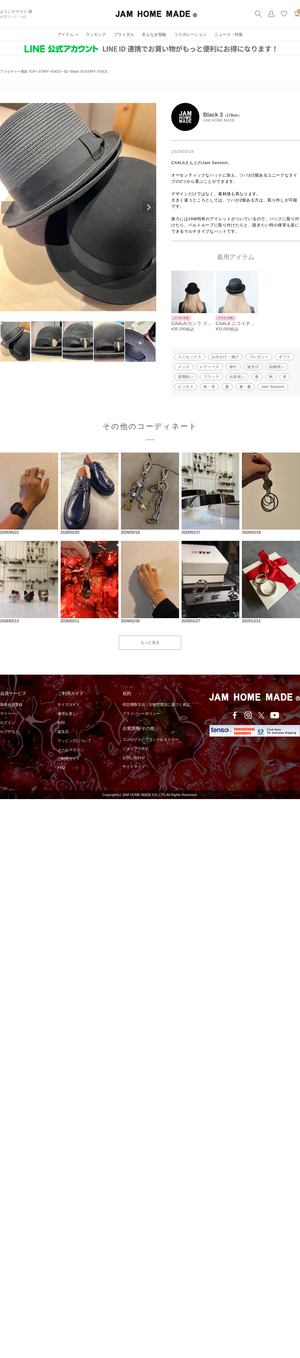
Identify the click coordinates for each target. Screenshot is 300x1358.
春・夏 (245, 387)
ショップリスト (135, 748)
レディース (209, 367)
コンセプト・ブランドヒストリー (150, 739)
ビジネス (185, 387)
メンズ (184, 367)
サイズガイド (69, 704)
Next (148, 207)
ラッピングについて (74, 741)
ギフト (285, 357)
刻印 (61, 722)
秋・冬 (209, 387)
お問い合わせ (133, 757)
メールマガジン (71, 750)
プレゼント (259, 357)
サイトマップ (133, 766)
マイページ (9, 713)
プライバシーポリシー (141, 713)
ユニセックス (190, 357)
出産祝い (237, 377)
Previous (7, 207)
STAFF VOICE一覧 (53, 71)
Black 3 (213, 115)
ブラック (211, 377)
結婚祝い (277, 367)
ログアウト (9, 732)
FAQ (61, 767)
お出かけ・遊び (225, 357)
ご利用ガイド (69, 759)
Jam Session (273, 387)
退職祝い (185, 377)
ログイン (7, 722)
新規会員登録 (11, 704)
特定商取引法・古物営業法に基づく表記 (156, 704)
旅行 (233, 367)
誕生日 (253, 367)
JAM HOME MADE (219, 120)
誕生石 (63, 732)
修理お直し (67, 713)
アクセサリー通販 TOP (17, 71)
